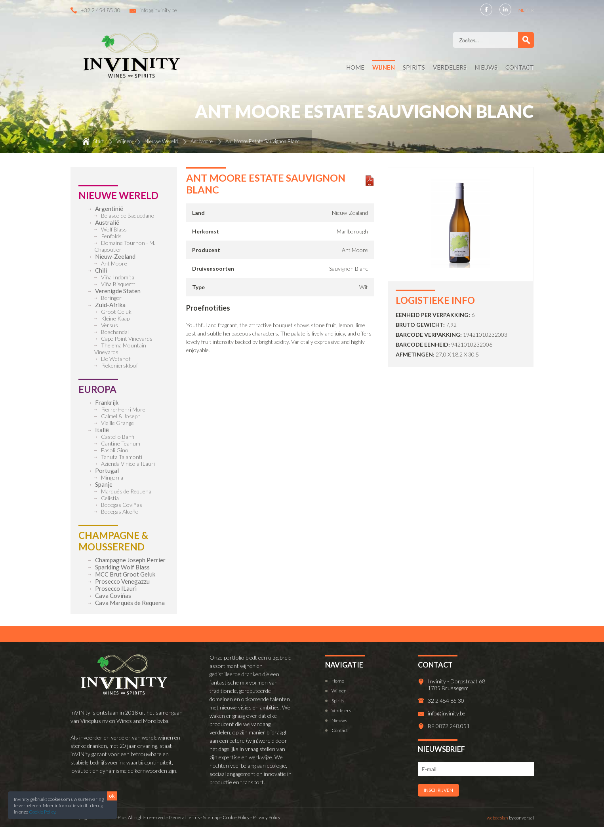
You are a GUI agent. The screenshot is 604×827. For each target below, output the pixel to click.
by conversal (510, 818)
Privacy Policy (266, 817)
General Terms (184, 817)
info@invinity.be (158, 10)
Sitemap (211, 817)
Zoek (526, 40)
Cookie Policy (42, 812)
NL (521, 10)
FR (531, 10)
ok (112, 796)
